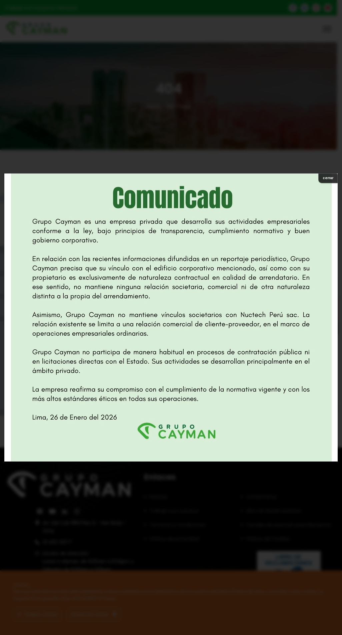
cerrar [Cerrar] (328, 178)
